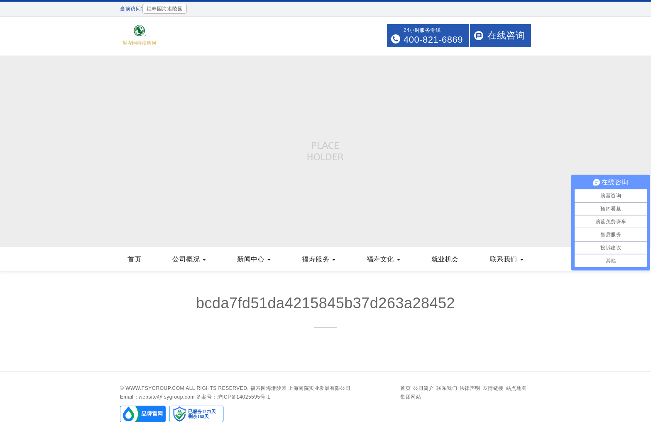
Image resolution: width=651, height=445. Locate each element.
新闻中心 (254, 259)
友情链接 (493, 388)
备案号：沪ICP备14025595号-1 (233, 397)
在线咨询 (506, 35)
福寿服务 (318, 259)
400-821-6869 (433, 39)
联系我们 (507, 259)
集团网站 (410, 397)
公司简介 (423, 388)
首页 (134, 259)
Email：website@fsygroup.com (157, 397)
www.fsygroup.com (154, 388)
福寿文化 (383, 259)
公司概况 (189, 259)
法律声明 (470, 388)
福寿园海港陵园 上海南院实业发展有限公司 (300, 388)
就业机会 (445, 259)
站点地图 (516, 388)
